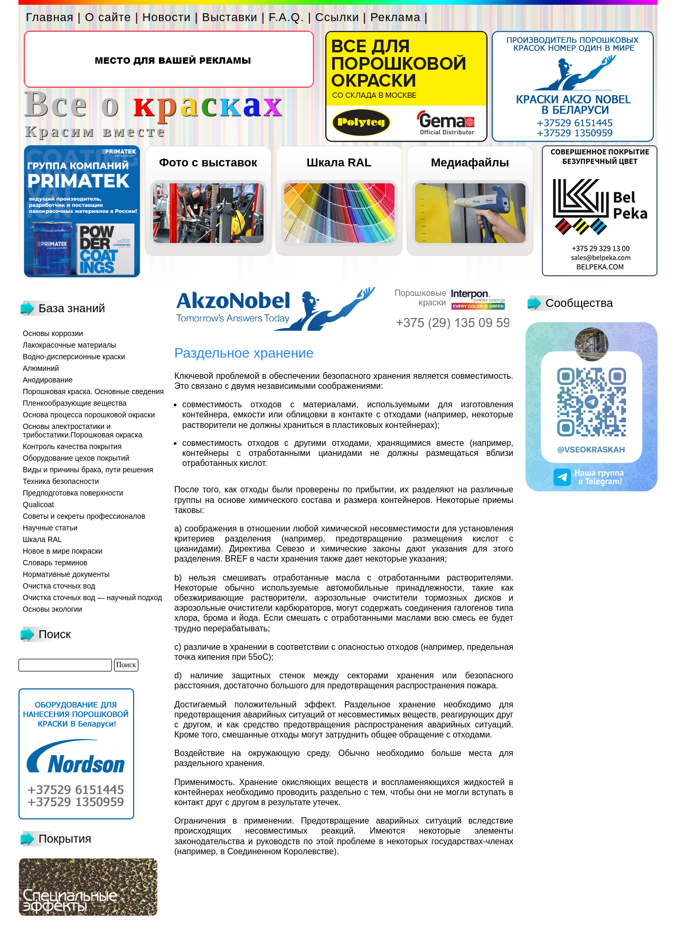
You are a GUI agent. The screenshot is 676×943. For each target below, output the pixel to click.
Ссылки (337, 17)
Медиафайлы (470, 162)
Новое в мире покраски (62, 551)
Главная (50, 17)
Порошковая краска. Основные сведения (93, 391)
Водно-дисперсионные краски (74, 356)
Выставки (230, 17)
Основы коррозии (53, 333)
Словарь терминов (55, 562)
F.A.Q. (286, 17)
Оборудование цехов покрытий (76, 458)
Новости (166, 17)
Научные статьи (50, 528)
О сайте (108, 17)
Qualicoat (38, 504)
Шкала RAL (339, 162)
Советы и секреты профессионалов (84, 516)
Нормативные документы (66, 574)
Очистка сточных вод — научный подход (92, 597)
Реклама (395, 17)
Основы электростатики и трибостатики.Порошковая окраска (83, 430)
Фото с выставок (208, 162)
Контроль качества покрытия (72, 446)
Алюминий (41, 368)
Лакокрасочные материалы (69, 345)
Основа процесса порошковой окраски (89, 414)
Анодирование (48, 380)
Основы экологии (52, 609)
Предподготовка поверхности (73, 493)
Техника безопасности (61, 481)
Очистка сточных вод (59, 586)
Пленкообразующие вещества (75, 403)
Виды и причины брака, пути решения (88, 469)
